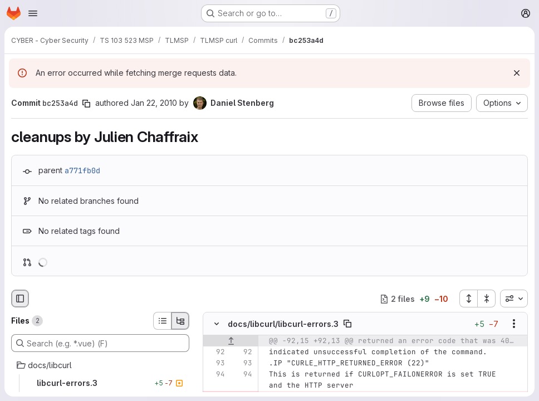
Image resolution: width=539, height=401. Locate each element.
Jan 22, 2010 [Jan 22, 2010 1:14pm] (154, 102)
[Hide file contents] (216, 324)
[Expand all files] (468, 298)
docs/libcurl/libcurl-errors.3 (283, 324)
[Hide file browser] (20, 298)
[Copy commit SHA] (86, 103)
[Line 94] (215, 374)
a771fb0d (82, 170)
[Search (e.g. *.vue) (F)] (100, 343)
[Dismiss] (516, 73)
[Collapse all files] (487, 298)
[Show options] (514, 324)
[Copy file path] (347, 324)
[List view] (162, 321)
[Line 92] (215, 352)
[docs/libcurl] (100, 365)
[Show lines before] (230, 341)
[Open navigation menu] (33, 13)
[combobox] (514, 298)
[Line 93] (215, 363)
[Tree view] (180, 321)
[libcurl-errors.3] (100, 383)
